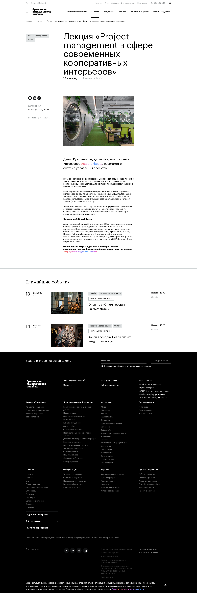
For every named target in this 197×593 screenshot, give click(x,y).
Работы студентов (110, 385)
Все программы (33, 417)
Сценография (69, 426)
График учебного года (73, 484)
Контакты (30, 507)
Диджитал (105, 420)
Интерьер (105, 427)
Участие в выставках (110, 488)
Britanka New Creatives (149, 484)
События (115, 3)
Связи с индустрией (35, 501)
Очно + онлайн (107, 459)
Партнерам (142, 3)
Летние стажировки (110, 491)
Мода (103, 407)
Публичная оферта (110, 553)
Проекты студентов (161, 12)
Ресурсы (30, 494)
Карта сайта (107, 577)
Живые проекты (108, 481)
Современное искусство (74, 416)
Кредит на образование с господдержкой (113, 561)
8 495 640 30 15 (158, 3)
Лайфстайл (106, 430)
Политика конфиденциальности (116, 549)
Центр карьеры (108, 478)
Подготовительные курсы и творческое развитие (75, 447)
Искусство (106, 446)
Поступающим (109, 12)
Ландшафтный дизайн (73, 458)
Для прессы (31, 491)
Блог (107, 3)
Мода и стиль (69, 420)
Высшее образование (36, 402)
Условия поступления (72, 474)
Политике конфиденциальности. (128, 589)
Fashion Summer (146, 488)
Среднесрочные (70, 451)
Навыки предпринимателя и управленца (113, 435)
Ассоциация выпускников (112, 474)
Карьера (122, 12)
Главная (29, 21)
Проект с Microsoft (147, 491)
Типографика (107, 453)
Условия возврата (109, 556)
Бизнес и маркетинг (34, 414)
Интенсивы (106, 402)
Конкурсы (105, 484)
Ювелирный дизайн (72, 423)
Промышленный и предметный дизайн (77, 434)
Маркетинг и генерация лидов (114, 443)
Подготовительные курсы (37, 410)
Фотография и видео (72, 430)
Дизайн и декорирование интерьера (79, 439)
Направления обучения (77, 12)
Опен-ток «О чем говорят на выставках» (117, 307)
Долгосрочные (145, 410)
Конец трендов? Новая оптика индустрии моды (117, 339)
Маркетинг (106, 410)
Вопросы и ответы (71, 488)
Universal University (39, 3)
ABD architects (91, 163)
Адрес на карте (146, 387)
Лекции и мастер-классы (37, 36)
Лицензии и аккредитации (37, 488)
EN (27, 3)
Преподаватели (33, 484)
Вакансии (30, 504)
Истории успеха (128, 3)
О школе (38, 21)
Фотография (106, 449)
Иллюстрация (69, 413)
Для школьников (146, 402)
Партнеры (30, 498)
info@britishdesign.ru (150, 384)
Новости (99, 3)
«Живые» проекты (147, 478)
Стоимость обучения (72, 478)
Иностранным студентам (74, 481)
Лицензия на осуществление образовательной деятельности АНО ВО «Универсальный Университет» (116, 569)
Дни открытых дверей (139, 12)
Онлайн (30, 40)
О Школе (95, 12)
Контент (104, 414)
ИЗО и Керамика (70, 455)
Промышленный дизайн (111, 423)
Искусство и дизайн (35, 407)
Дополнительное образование (78, 402)
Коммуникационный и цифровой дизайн (77, 408)
